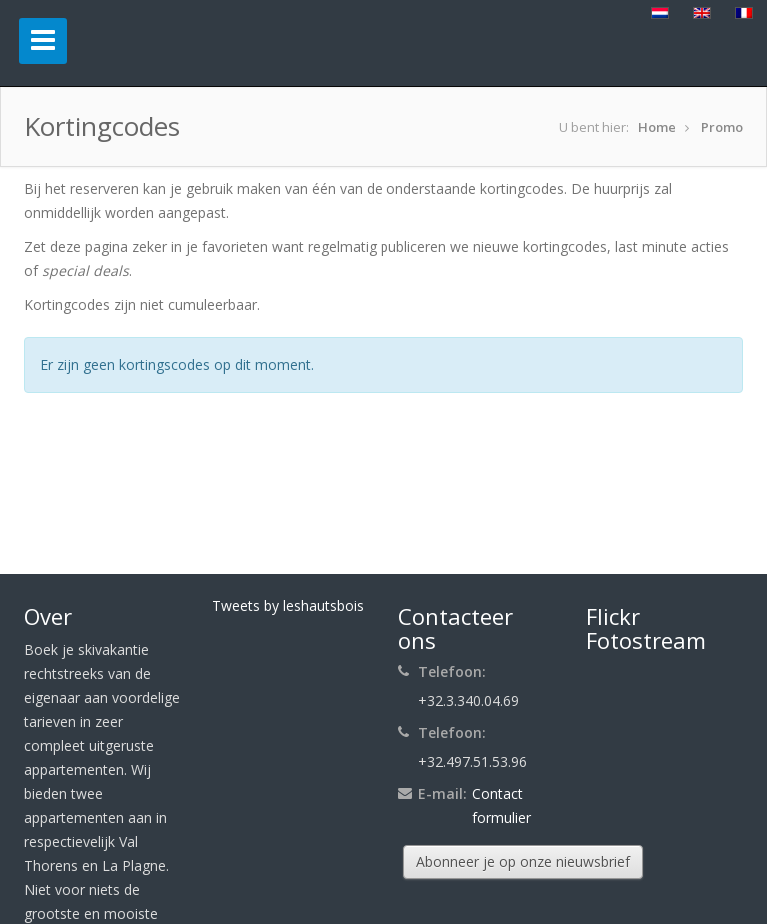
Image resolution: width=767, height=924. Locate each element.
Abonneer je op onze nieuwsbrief (523, 861)
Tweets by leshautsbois (288, 605)
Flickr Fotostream (646, 628)
